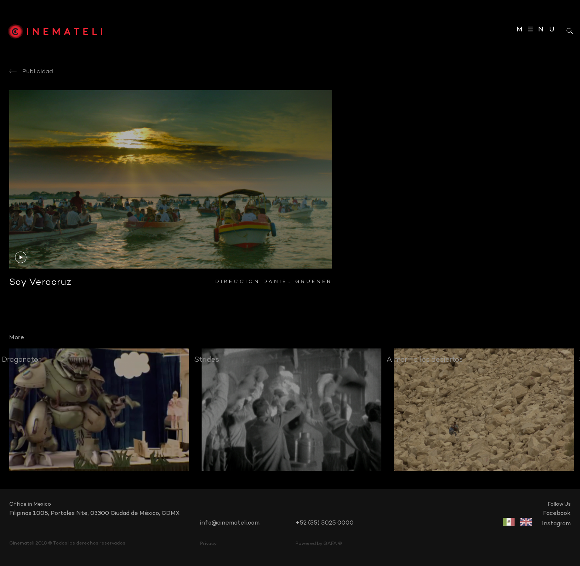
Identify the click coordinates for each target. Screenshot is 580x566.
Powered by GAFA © (319, 543)
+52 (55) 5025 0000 (325, 523)
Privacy (208, 543)
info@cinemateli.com (230, 523)
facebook (557, 513)
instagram (556, 524)
